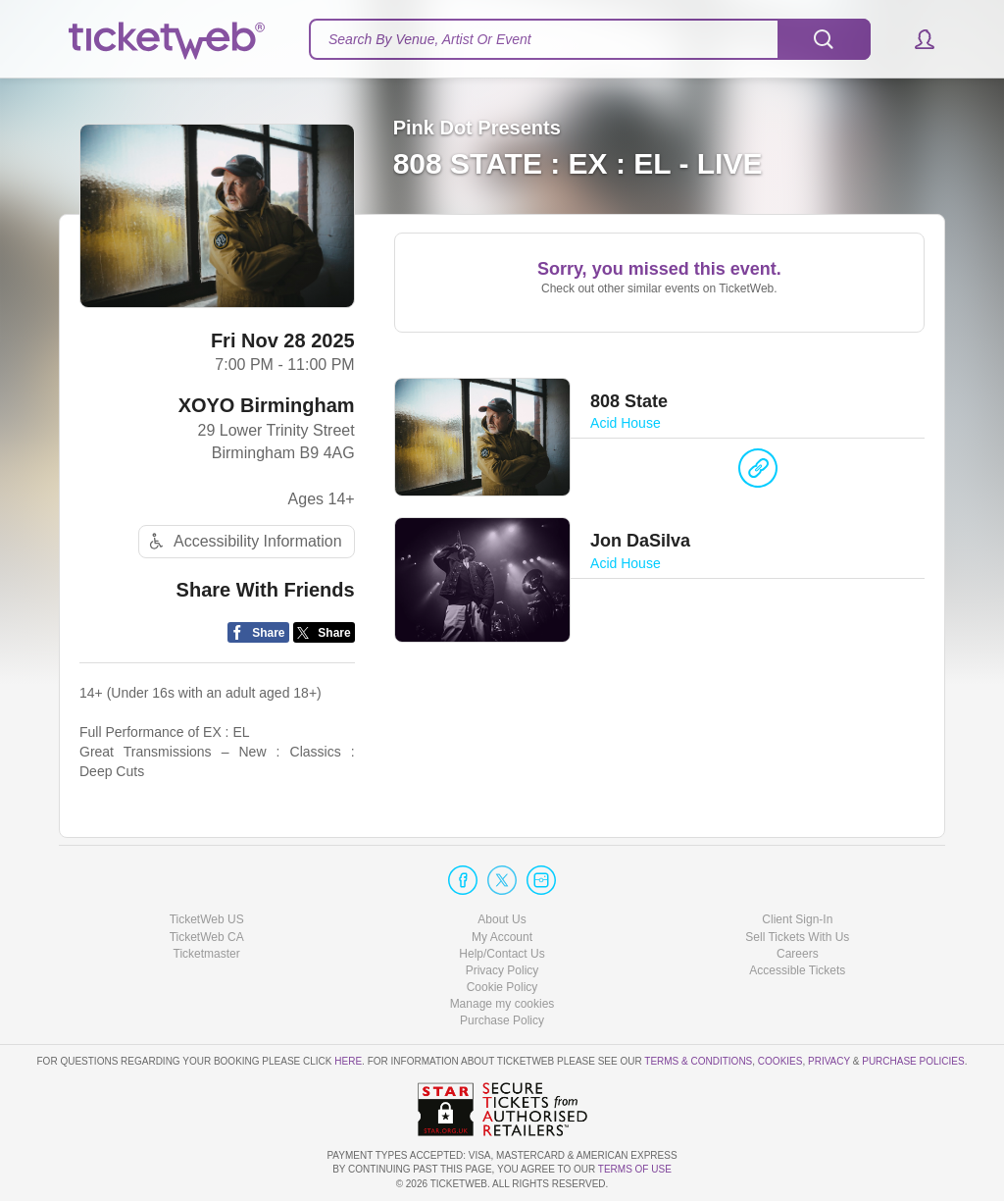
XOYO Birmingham (266, 405)
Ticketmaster (207, 954)
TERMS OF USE (635, 1169)
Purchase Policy (502, 1020)
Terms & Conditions (698, 1061)
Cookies (780, 1061)
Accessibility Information (243, 541)
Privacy (829, 1061)
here (348, 1061)
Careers (798, 954)
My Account (502, 937)
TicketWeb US (207, 919)
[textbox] (590, 39)
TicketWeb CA (207, 937)
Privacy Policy (502, 970)
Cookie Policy (502, 987)
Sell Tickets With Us (797, 937)
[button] (915, 39)
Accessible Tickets (797, 970)
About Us (501, 919)
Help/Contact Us (501, 954)
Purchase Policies (913, 1061)
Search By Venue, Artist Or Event (429, 39)
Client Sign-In (797, 919)
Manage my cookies (502, 1004)
